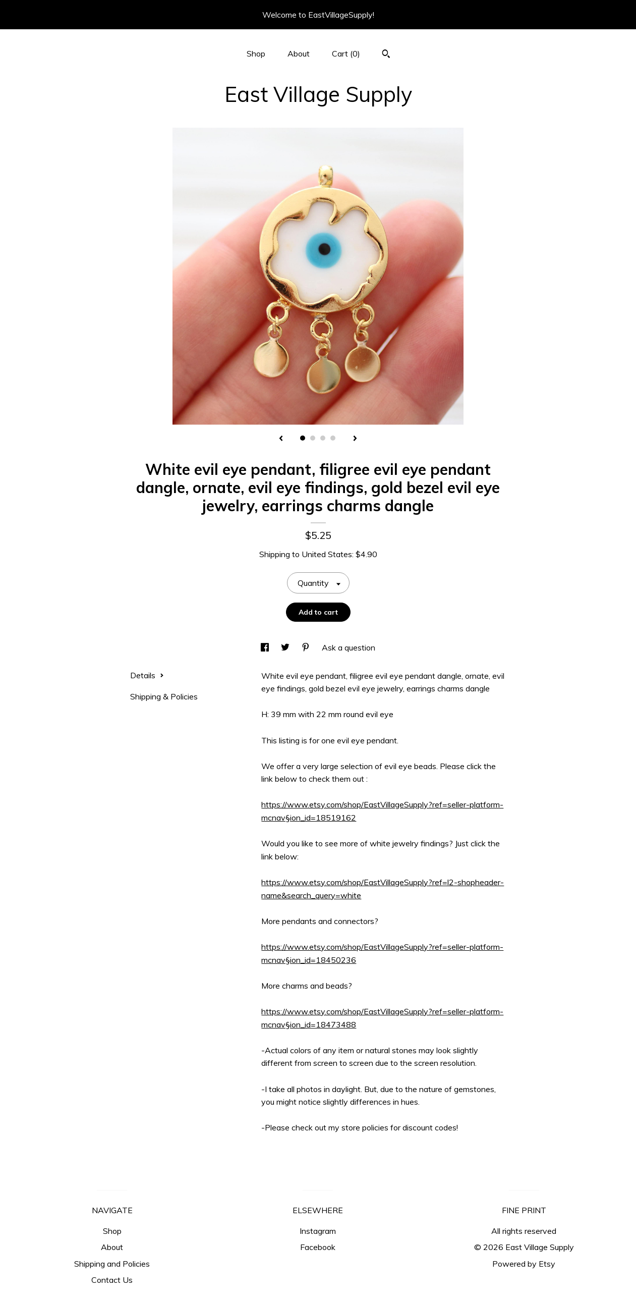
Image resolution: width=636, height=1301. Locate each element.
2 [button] (312, 438)
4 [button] (332, 438)
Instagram (318, 1231)
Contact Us (112, 1280)
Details (147, 675)
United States (327, 554)
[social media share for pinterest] (307, 647)
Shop (256, 53)
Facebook (317, 1247)
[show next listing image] (355, 439)
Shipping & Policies (164, 696)
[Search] (386, 55)
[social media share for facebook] (266, 647)
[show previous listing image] (280, 439)
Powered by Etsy (523, 1264)
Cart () (346, 53)
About (298, 53)
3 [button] (322, 438)
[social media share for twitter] (286, 647)
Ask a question (348, 647)
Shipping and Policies (112, 1264)
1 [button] (302, 438)
